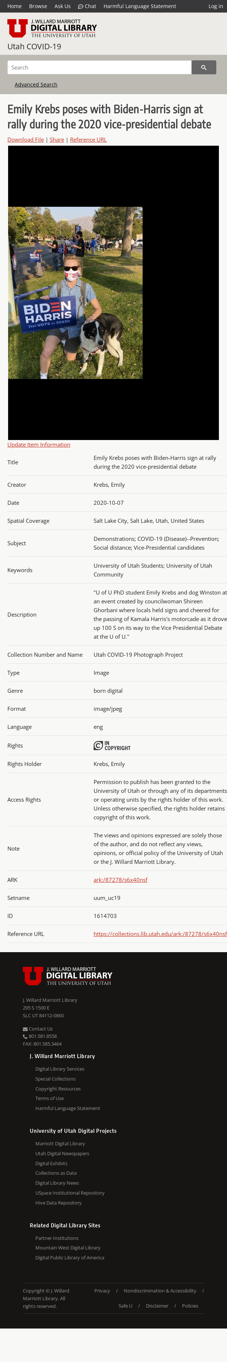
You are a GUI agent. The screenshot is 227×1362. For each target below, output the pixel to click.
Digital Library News (57, 1183)
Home (14, 6)
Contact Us (38, 1028)
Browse (38, 6)
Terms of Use (49, 1098)
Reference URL (88, 139)
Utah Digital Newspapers (62, 1153)
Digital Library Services (59, 1068)
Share (57, 139)
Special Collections (55, 1078)
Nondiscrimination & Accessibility (160, 1290)
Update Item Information (38, 444)
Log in (216, 6)
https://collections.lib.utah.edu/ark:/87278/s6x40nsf (160, 933)
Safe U (125, 1305)
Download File (25, 139)
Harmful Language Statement (140, 6)
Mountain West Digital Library (68, 1247)
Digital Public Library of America (69, 1257)
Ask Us (63, 6)
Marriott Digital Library (60, 1143)
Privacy (102, 1290)
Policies (190, 1305)
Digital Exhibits (51, 1163)
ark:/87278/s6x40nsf (120, 879)
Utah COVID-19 (34, 46)
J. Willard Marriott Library (50, 1000)
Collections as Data (56, 1173)
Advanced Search (36, 84)
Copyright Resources (58, 1088)
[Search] (99, 67)
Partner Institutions (56, 1238)
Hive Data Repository (58, 1202)
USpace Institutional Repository (70, 1192)
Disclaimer (157, 1305)
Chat (87, 6)
